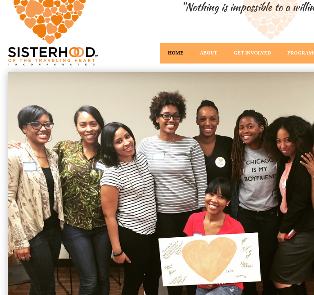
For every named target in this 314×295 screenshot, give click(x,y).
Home (176, 53)
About (209, 53)
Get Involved (252, 53)
